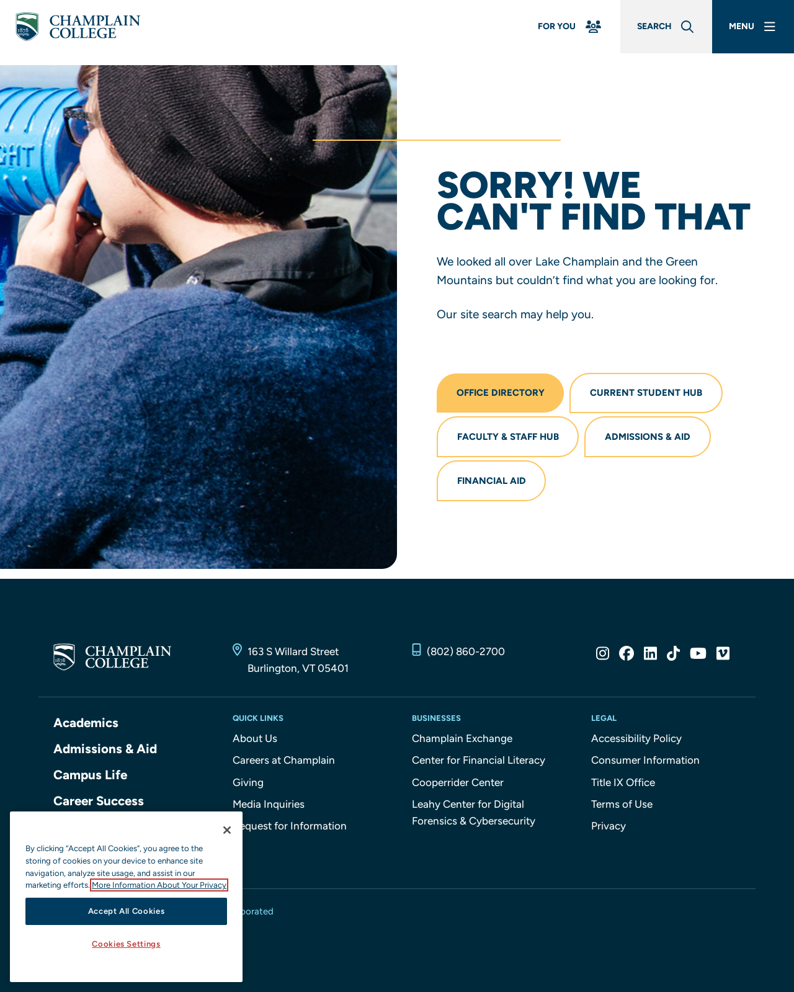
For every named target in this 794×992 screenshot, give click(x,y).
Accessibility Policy (636, 743)
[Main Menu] (750, 32)
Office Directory (501, 394)
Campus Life (90, 779)
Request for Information (290, 830)
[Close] (227, 830)
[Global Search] (656, 32)
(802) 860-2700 (466, 656)
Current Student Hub (648, 394)
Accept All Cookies (126, 911)
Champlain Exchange (462, 743)
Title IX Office (623, 787)
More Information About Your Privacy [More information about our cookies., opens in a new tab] (159, 885)
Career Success (99, 805)
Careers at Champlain (284, 765)
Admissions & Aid (650, 439)
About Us (255, 743)
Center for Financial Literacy (478, 765)
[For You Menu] (554, 32)
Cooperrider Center (458, 787)
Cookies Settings (126, 944)
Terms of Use (622, 809)
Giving (248, 787)
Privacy (608, 830)
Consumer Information (645, 765)
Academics (86, 728)
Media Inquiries (269, 809)
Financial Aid (492, 485)
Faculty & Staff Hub (509, 439)
